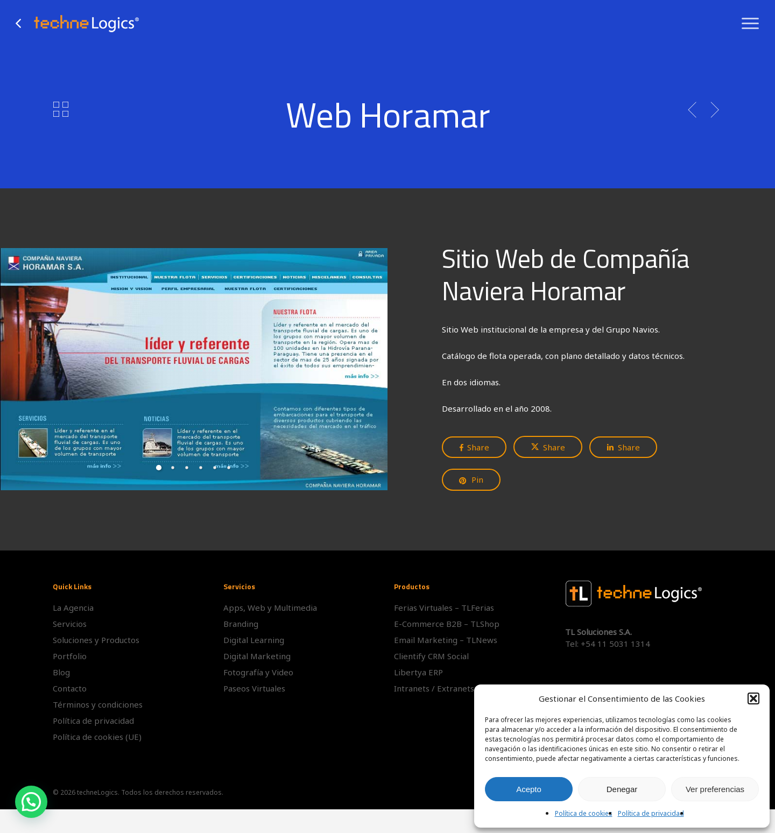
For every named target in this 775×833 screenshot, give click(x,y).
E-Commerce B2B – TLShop (446, 623)
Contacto (70, 688)
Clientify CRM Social (431, 656)
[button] (753, 698)
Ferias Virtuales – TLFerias (444, 607)
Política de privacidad (651, 813)
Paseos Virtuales (254, 688)
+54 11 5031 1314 (615, 643)
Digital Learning (253, 639)
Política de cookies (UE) (97, 736)
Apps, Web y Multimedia (270, 607)
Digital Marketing (257, 656)
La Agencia (73, 607)
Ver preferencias (715, 789)
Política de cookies (583, 813)
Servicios (70, 623)
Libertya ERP (418, 672)
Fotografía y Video (258, 672)
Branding (240, 623)
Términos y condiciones (98, 704)
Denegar (622, 789)
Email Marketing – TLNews (445, 639)
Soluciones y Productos (96, 639)
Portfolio (70, 656)
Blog (61, 672)
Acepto (528, 789)
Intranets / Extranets (434, 688)
